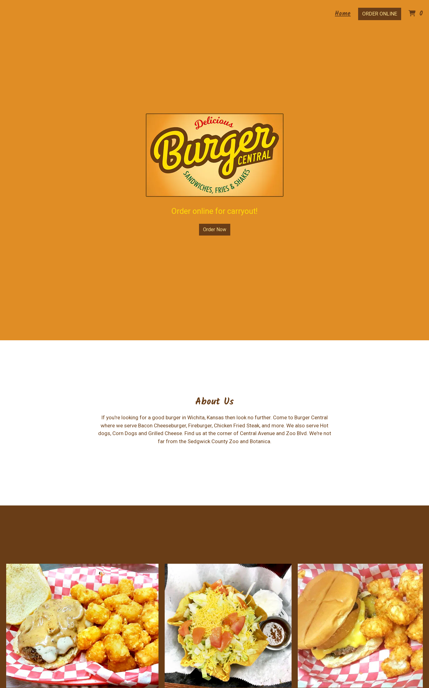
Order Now (214, 229)
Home (343, 14)
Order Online (379, 14)
